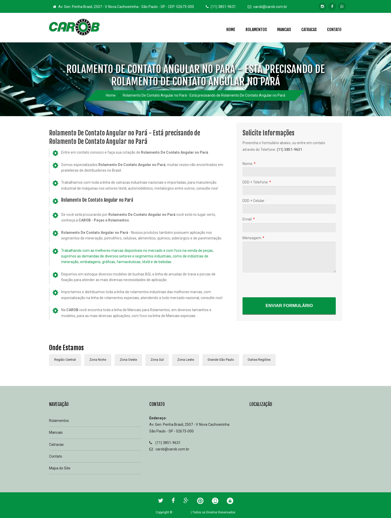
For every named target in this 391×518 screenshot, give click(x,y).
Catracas (309, 29)
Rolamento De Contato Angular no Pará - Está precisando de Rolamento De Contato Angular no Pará (204, 95)
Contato (334, 29)
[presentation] (282, 285)
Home (230, 29)
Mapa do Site (59, 468)
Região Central (65, 360)
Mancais (284, 29)
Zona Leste (185, 360)
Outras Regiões (259, 360)
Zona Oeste (128, 360)
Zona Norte (97, 360)
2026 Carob (181, 512)
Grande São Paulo (221, 360)
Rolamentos (256, 29)
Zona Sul (157, 360)
